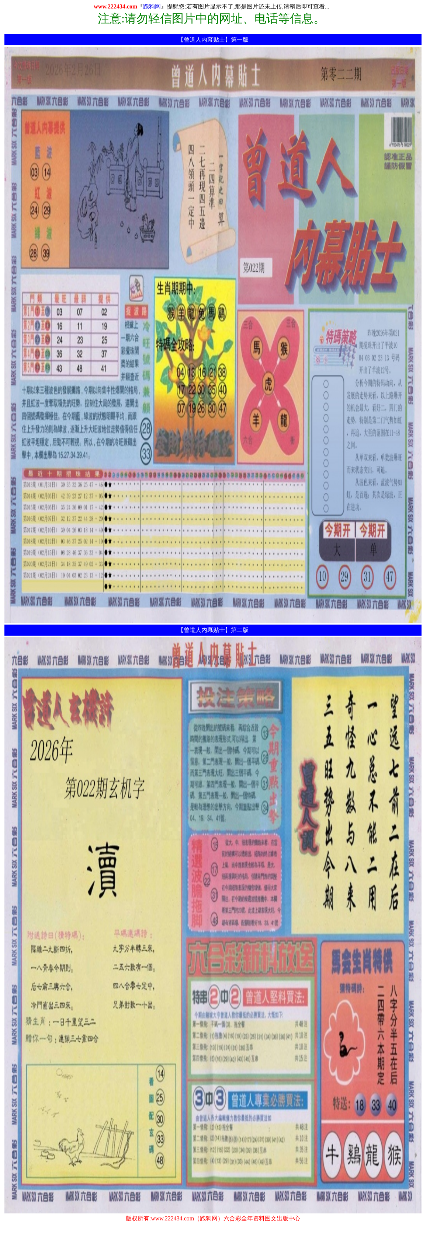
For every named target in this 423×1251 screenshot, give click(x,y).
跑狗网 (152, 6)
